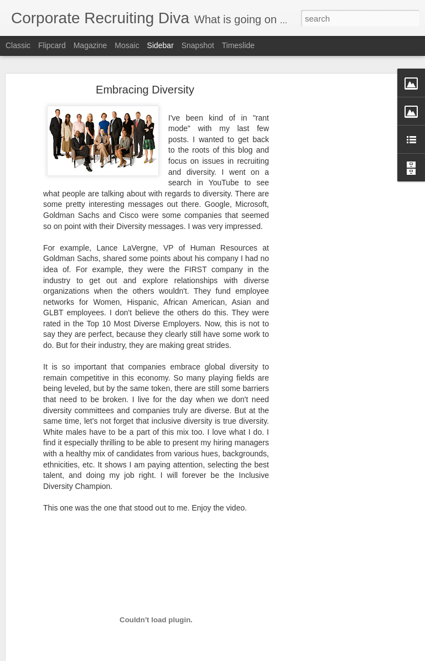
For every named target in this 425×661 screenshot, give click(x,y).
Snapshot (198, 45)
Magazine (90, 45)
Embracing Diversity (145, 90)
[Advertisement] (329, 263)
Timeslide (238, 45)
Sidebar (160, 45)
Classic (18, 45)
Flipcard (52, 45)
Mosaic (127, 45)
